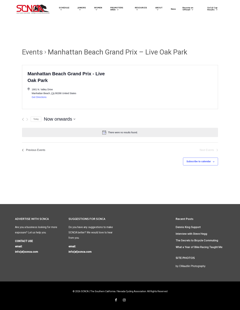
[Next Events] (27, 119)
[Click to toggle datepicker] (59, 119)
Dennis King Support (188, 227)
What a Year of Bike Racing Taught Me (199, 247)
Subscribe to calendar (198, 161)
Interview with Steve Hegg (191, 233)
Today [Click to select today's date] (36, 119)
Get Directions (39, 97)
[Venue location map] (169, 87)
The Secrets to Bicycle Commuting (197, 240)
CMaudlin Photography (192, 266)
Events (32, 52)
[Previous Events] (23, 119)
